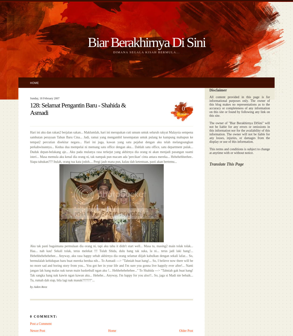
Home (34, 83)
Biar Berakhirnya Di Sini (146, 42)
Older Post (186, 331)
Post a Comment (41, 324)
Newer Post (37, 331)
